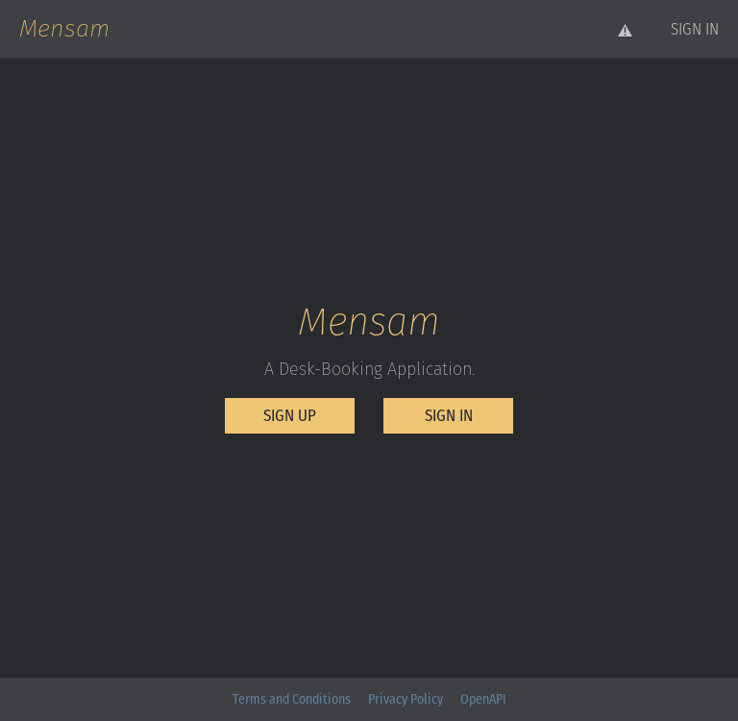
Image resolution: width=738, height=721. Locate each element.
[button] (695, 29)
